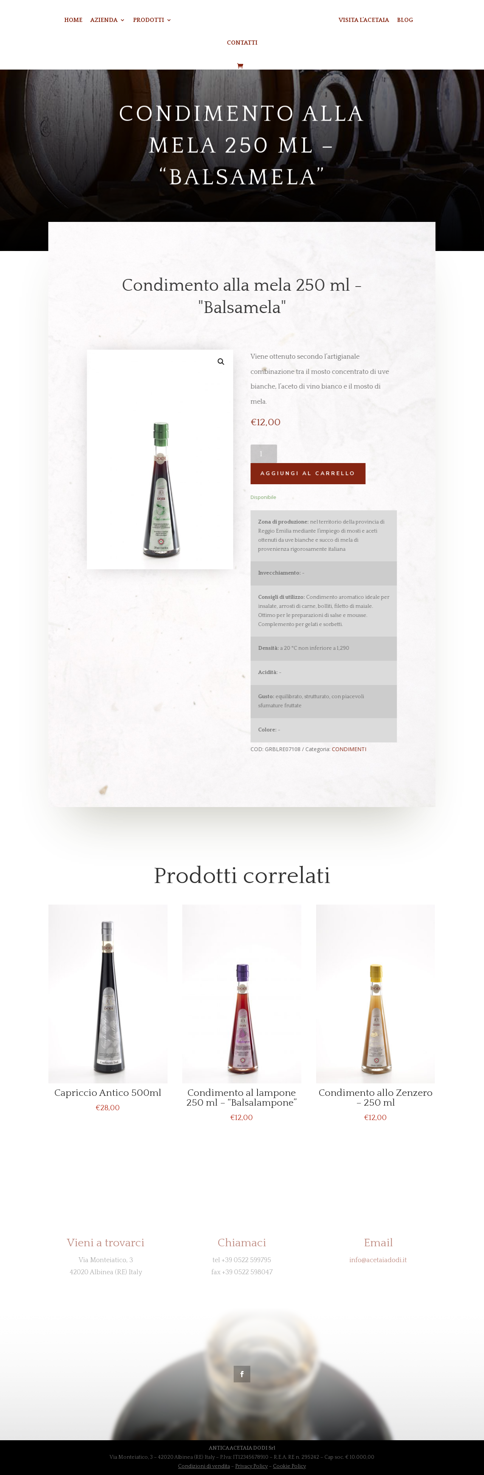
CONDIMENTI (344, 749)
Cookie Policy (289, 1466)
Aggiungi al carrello (303, 473)
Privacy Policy (251, 1466)
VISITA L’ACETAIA (364, 20)
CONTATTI (242, 43)
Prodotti (148, 20)
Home (73, 20)
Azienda (104, 20)
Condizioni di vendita (204, 1466)
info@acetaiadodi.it (378, 1260)
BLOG (405, 20)
